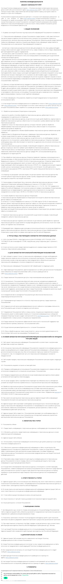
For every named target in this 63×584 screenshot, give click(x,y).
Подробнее (25, 575)
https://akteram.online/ (32, 10)
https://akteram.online (55, 103)
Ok (6, 578)
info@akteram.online (43, 316)
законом (57, 392)
